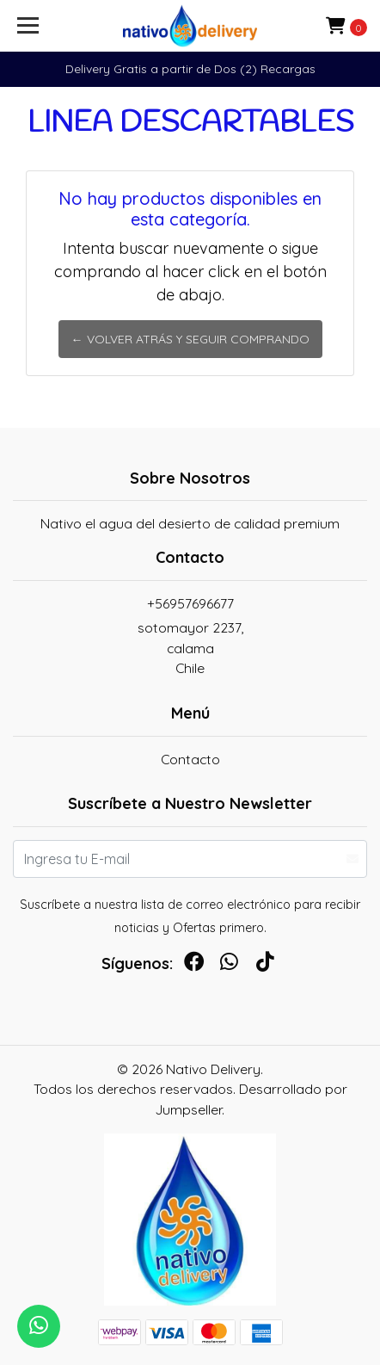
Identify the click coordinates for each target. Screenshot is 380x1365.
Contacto (190, 759)
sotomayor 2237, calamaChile (190, 647)
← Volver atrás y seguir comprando (190, 339)
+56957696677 (190, 603)
